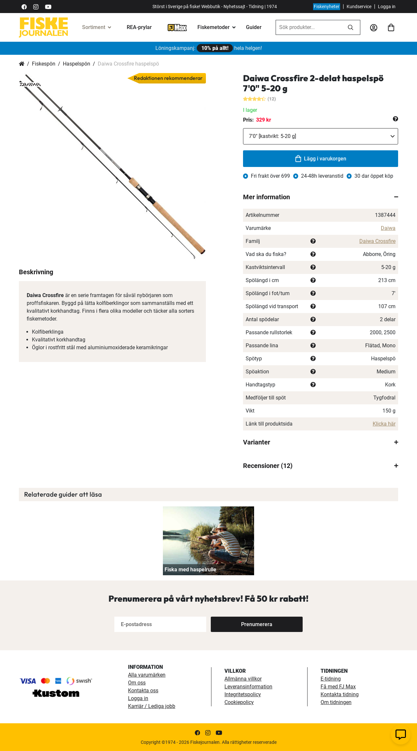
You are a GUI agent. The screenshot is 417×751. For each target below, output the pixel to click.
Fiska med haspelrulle (190, 569)
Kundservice (359, 6)
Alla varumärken (146, 675)
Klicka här (384, 424)
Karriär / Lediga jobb (151, 706)
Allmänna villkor (243, 679)
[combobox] (308, 27)
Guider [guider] (254, 27)
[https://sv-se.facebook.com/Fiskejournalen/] (24, 6)
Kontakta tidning (340, 694)
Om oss (137, 683)
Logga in (386, 6)
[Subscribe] (257, 624)
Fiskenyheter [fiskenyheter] (326, 6)
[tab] (320, 197)
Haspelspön (76, 64)
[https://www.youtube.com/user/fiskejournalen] (48, 6)
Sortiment (93, 27)
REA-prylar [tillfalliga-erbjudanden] (139, 27)
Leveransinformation (248, 686)
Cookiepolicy (239, 702)
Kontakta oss (143, 690)
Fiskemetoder (213, 27)
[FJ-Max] (177, 27)
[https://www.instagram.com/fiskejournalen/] (35, 6)
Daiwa (388, 228)
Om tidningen (336, 702)
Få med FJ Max (338, 686)
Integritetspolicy (242, 694)
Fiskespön (43, 64)
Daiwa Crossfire (377, 241)
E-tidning (331, 679)
